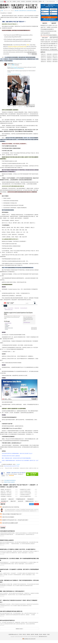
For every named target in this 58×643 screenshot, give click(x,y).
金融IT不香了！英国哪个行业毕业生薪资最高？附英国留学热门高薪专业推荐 (6, 491)
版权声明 (32, 634)
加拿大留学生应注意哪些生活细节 (10, 523)
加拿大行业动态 (34, 1)
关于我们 (20, 634)
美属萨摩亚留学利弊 (55, 59)
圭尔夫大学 (20, 501)
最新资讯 (44, 634)
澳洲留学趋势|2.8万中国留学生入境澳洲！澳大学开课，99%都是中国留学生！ (18, 549)
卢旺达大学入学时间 (8, 468)
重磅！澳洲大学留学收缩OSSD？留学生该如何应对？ (12, 591)
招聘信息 (28, 634)
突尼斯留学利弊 (49, 58)
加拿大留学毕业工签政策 (31, 10)
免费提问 (31, 504)
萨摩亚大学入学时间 (43, 54)
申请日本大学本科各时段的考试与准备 (48, 31)
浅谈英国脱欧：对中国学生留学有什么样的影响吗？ (6, 496)
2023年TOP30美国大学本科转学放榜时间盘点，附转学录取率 (26, 491)
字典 (2, 10)
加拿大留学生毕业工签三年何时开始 (10, 507)
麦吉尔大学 (11, 499)
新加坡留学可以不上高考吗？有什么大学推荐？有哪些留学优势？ (26, 489)
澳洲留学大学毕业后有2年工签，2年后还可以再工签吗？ (15, 520)
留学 (10, 1)
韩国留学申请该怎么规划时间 (9, 482)
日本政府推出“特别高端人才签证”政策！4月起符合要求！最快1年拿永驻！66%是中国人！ (26, 494)
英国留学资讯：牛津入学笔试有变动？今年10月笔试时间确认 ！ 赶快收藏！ (6, 492)
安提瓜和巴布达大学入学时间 (43, 56)
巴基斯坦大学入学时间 (49, 59)
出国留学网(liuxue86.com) (13, 634)
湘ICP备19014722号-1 (43, 636)
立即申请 (49, 17)
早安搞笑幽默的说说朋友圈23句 (47, 29)
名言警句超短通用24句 (45, 33)
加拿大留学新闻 (28, 1)
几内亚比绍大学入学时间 (23, 468)
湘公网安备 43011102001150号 (29, 638)
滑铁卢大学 (13, 501)
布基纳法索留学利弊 (49, 54)
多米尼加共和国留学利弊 (55, 54)
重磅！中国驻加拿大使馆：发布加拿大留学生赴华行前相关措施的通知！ (17, 458)
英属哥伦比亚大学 (29, 501)
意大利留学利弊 (16, 468)
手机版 (48, 634)
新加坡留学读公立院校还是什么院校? (6, 494)
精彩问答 (3, 504)
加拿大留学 (23, 1)
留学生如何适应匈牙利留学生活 (7, 620)
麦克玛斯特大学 (4, 501)
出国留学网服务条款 (48, 15)
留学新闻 (14, 1)
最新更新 (40, 1)
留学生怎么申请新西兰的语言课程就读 (26, 496)
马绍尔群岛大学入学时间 (49, 61)
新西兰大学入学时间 (55, 56)
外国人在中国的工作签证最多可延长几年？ (12, 514)
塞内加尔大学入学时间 (43, 61)
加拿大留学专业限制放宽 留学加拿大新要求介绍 (11, 611)
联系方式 (24, 634)
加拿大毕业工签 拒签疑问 (8, 517)
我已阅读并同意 (43, 15)
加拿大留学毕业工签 (23, 10)
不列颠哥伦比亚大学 (20, 499)
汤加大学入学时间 (43, 58)
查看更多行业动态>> (19, 628)
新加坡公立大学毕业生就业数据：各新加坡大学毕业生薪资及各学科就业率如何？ (26, 492)
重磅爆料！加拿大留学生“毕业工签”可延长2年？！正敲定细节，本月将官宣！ (19, 6)
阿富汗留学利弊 (55, 61)
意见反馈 (40, 634)
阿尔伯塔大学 (30, 499)
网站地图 (36, 634)
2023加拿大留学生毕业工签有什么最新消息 (11, 455)
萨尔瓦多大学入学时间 (49, 56)
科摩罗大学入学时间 (32, 468)
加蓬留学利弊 (43, 59)
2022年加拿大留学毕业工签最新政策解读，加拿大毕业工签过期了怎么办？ (17, 453)
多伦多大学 (3, 499)
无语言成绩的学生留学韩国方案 (9, 480)
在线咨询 (36, 504)
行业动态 (18, 1)
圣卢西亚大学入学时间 (55, 58)
